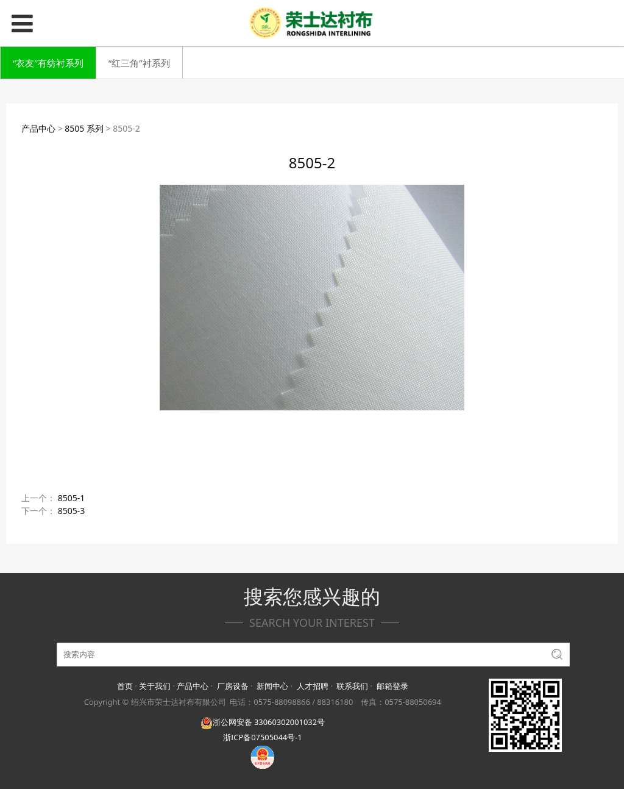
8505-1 (71, 498)
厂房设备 (233, 685)
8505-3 (71, 510)
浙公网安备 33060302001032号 (262, 721)
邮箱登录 (392, 685)
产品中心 (38, 128)
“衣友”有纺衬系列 (48, 63)
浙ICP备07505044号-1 (262, 737)
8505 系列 (84, 128)
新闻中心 (272, 685)
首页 (125, 685)
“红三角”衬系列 (139, 63)
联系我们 (352, 685)
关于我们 (155, 685)
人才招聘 (312, 685)
